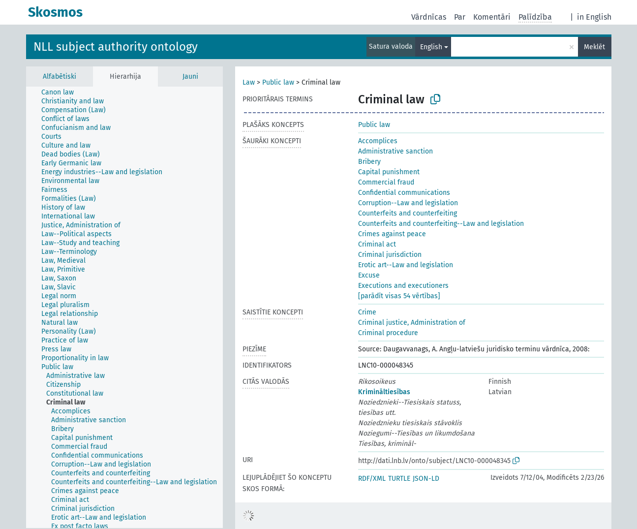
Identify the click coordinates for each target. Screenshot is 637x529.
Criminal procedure (388, 333)
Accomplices (377, 141)
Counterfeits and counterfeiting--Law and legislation (441, 223)
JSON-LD (426, 478)
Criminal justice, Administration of (411, 322)
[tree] (124, 307)
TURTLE (399, 478)
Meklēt (594, 47)
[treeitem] (62, 92)
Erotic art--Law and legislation (405, 265)
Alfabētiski (59, 76)
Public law (278, 82)
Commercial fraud (386, 182)
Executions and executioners (403, 285)
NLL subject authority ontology (115, 47)
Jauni (190, 76)
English (431, 47)
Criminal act (377, 244)
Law (249, 82)
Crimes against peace (392, 234)
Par (459, 17)
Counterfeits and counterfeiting (407, 213)
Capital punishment (389, 172)
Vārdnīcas (428, 17)
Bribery (369, 161)
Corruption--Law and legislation (408, 203)
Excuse (369, 275)
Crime (367, 312)
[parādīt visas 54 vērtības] (399, 296)
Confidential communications (404, 192)
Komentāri (492, 17)
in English (594, 17)
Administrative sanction (395, 151)
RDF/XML (372, 478)
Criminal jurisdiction (390, 254)
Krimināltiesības (384, 392)
